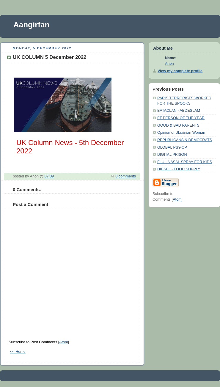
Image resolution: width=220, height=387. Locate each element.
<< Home (18, 352)
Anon (169, 64)
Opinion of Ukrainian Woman (181, 132)
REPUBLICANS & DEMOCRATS (184, 140)
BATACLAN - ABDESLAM (178, 110)
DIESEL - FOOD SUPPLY (178, 169)
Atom (63, 342)
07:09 (49, 176)
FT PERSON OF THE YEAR (181, 118)
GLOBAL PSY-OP (172, 147)
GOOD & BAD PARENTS (178, 125)
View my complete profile (180, 71)
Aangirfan (31, 24)
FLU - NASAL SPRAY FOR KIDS (184, 162)
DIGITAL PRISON (172, 154)
